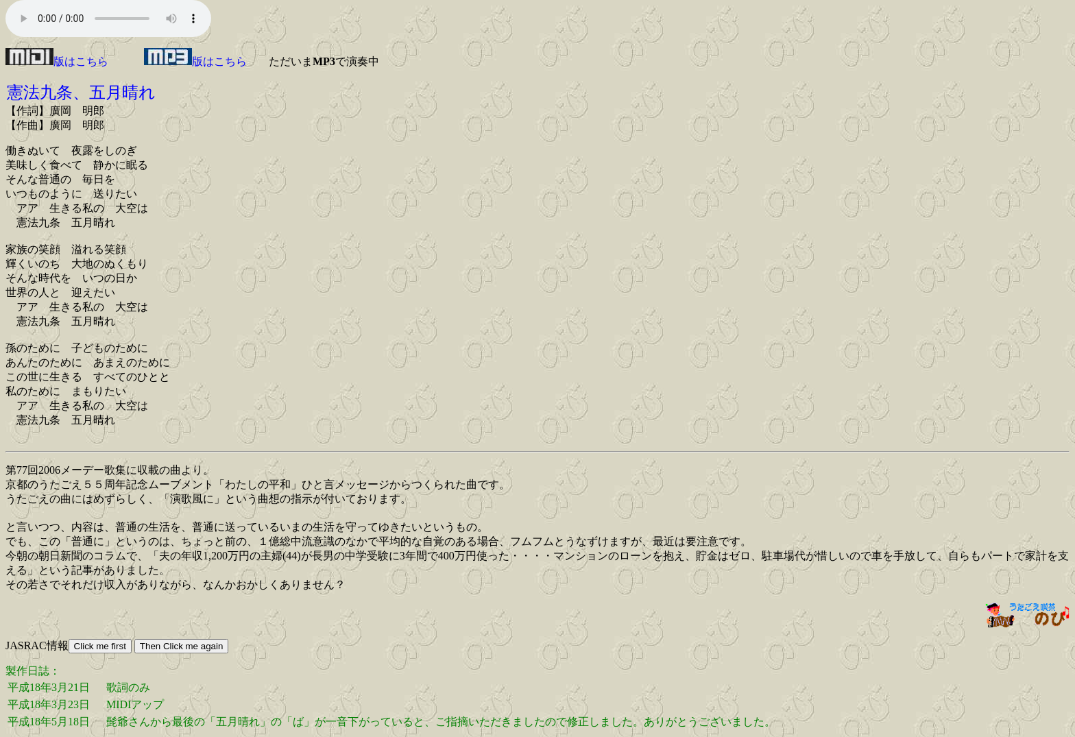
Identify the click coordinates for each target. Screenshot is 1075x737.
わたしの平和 (258, 484)
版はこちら (56, 61)
